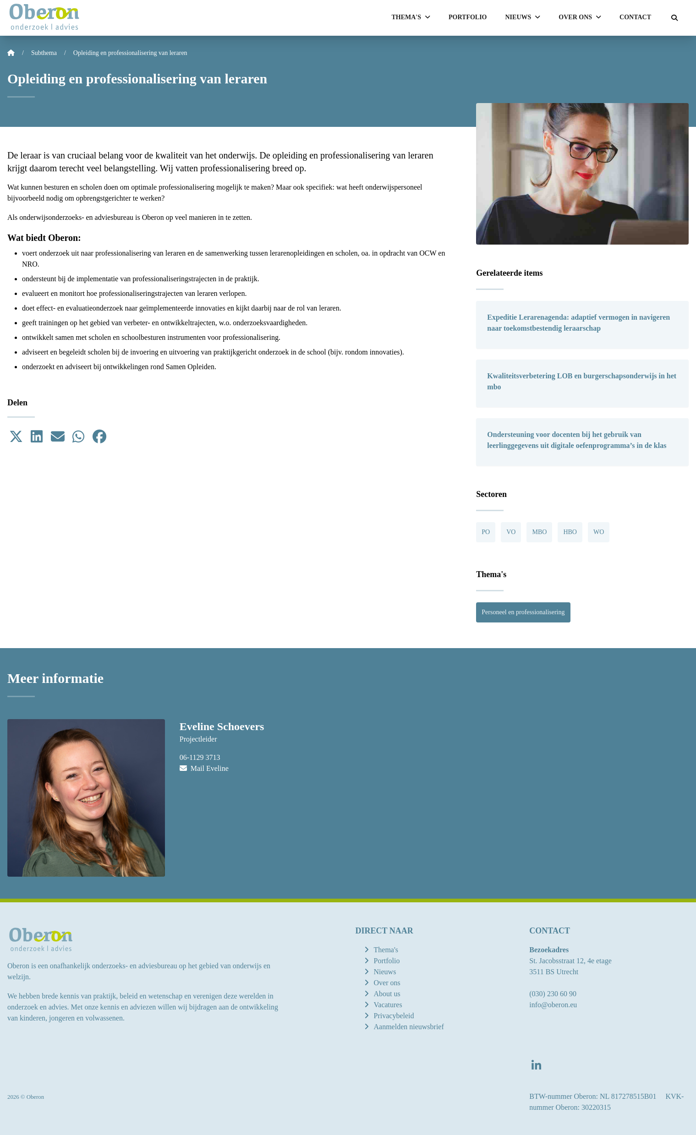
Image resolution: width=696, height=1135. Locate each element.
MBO (539, 532)
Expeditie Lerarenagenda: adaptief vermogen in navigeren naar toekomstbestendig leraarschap (578, 322)
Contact (635, 17)
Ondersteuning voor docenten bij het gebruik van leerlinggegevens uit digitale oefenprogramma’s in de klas (576, 440)
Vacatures (388, 1005)
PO (486, 532)
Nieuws (385, 972)
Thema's (386, 950)
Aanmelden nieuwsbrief (409, 1027)
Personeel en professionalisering (523, 612)
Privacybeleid (394, 1016)
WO (598, 532)
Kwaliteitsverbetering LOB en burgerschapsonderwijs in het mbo (581, 381)
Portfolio (468, 17)
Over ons (387, 983)
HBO (570, 532)
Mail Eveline (204, 768)
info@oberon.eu (553, 1005)
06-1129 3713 (200, 757)
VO (510, 532)
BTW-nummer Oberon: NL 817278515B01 (592, 1096)
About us (387, 994)
